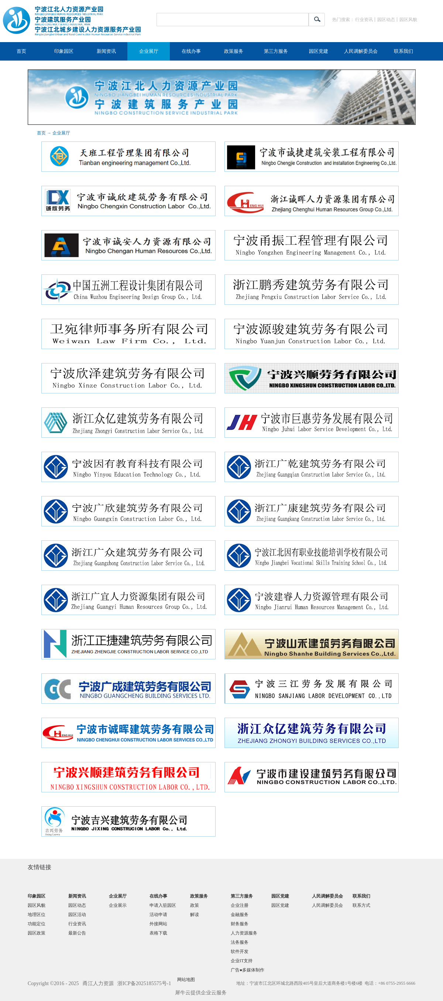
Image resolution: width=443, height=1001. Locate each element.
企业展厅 (61, 133)
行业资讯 (364, 19)
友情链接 (39, 867)
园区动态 (386, 19)
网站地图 (185, 979)
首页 (21, 51)
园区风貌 (408, 19)
